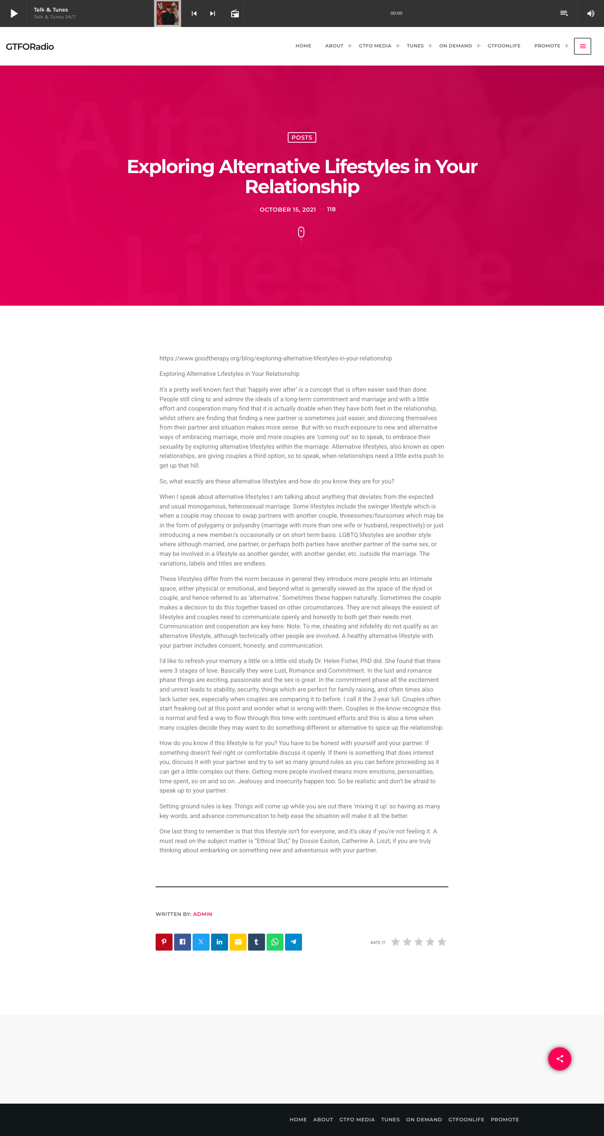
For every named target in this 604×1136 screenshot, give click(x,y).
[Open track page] (234, 13)
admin (202, 914)
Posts (302, 137)
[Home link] (30, 46)
